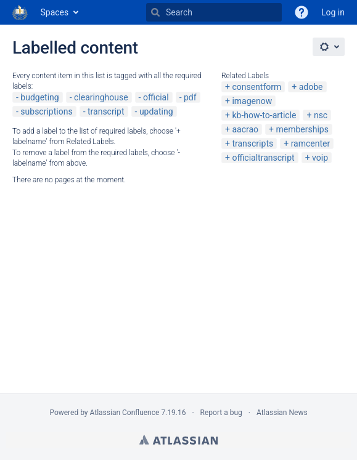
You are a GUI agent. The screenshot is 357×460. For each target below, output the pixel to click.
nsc (320, 115)
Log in (333, 12)
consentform (256, 87)
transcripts (252, 143)
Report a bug (221, 412)
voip (320, 158)
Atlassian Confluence (125, 412)
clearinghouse (101, 97)
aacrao (245, 129)
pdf (190, 97)
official (156, 97)
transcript (106, 111)
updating (156, 111)
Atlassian (178, 440)
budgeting (39, 97)
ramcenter (310, 143)
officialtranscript (263, 158)
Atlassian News (282, 412)
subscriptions (46, 111)
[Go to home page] (20, 12)
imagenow (252, 101)
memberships (302, 129)
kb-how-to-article (264, 115)
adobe (311, 87)
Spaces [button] (55, 12)
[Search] (155, 12)
